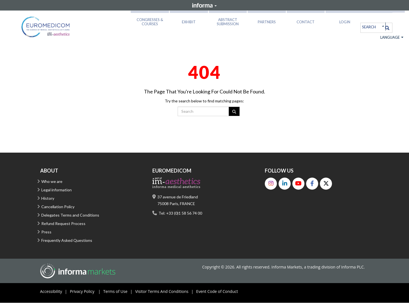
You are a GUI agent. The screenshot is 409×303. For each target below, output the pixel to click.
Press (46, 232)
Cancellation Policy (57, 207)
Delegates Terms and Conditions (70, 215)
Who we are (51, 181)
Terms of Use (119, 292)
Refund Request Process (63, 223)
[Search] (387, 28)
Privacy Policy (86, 292)
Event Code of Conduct (217, 291)
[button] (150, 21)
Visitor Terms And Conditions (165, 292)
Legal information (56, 190)
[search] (372, 27)
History (47, 198)
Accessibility (55, 292)
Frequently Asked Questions (66, 240)
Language (391, 37)
